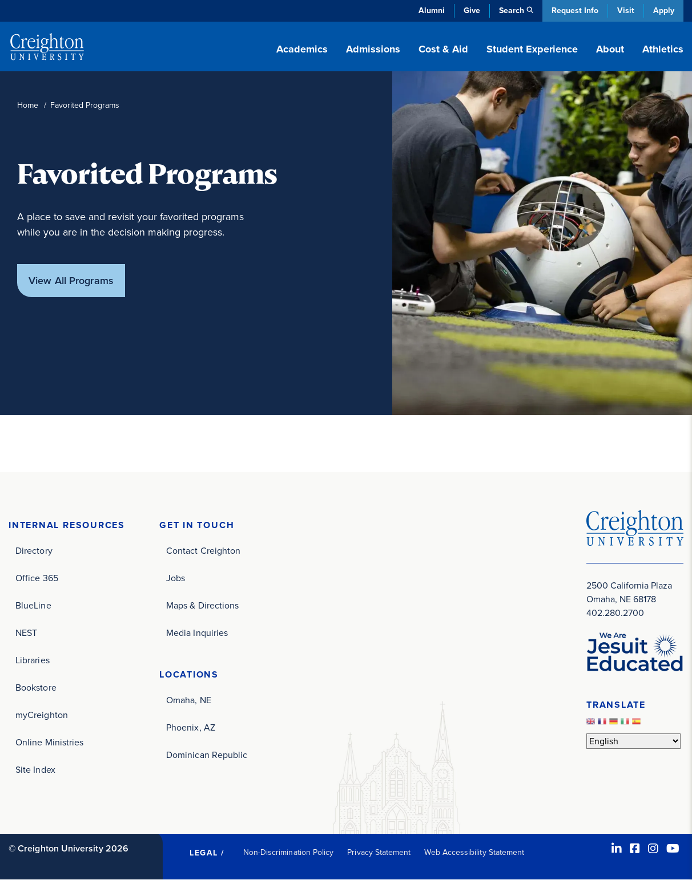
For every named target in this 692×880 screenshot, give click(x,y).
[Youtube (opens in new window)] (672, 848)
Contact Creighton (203, 550)
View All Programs (71, 280)
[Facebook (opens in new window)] (635, 848)
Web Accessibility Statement (474, 852)
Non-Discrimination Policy (288, 852)
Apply (663, 11)
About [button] (610, 49)
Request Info (575, 11)
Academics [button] (302, 49)
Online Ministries (49, 742)
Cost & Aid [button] (443, 49)
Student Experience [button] (532, 49)
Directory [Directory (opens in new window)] (34, 550)
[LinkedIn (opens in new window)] (616, 848)
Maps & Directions (202, 605)
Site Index (35, 769)
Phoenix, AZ (190, 727)
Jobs (175, 578)
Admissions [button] (373, 49)
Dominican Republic (206, 754)
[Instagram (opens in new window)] (653, 848)
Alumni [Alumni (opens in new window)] (432, 11)
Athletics (662, 49)
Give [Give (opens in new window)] (472, 11)
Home (27, 105)
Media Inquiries (197, 632)
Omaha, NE (188, 700)
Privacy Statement (379, 852)
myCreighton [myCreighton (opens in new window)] (41, 714)
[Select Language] (633, 741)
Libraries (32, 660)
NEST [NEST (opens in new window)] (26, 632)
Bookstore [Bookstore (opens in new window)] (36, 687)
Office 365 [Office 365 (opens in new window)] (36, 578)
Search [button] (511, 11)
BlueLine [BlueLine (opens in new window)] (33, 605)
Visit (625, 11)
